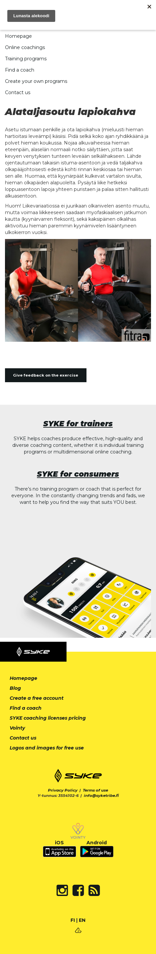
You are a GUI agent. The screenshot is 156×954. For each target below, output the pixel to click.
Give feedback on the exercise (45, 375)
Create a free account (37, 698)
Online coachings (25, 47)
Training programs (26, 59)
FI (73, 920)
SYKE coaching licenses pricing (48, 718)
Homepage (18, 36)
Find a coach (19, 70)
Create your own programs (36, 81)
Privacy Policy (63, 790)
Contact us (17, 92)
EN (82, 920)
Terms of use (95, 790)
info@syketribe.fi (101, 795)
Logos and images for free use (47, 748)
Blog (15, 688)
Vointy (17, 728)
